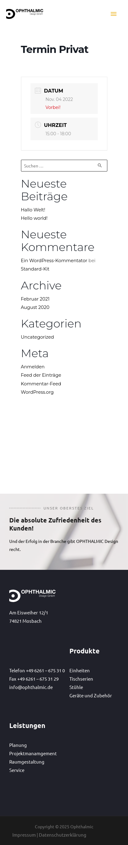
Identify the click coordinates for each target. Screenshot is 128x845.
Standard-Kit (35, 269)
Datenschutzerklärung (62, 835)
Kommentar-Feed (41, 384)
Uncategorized (37, 337)
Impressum (24, 835)
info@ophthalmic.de (31, 687)
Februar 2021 (35, 299)
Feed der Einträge (41, 375)
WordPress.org (37, 392)
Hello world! (34, 218)
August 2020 (35, 307)
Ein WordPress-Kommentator (54, 260)
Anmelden (33, 367)
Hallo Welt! (33, 210)
